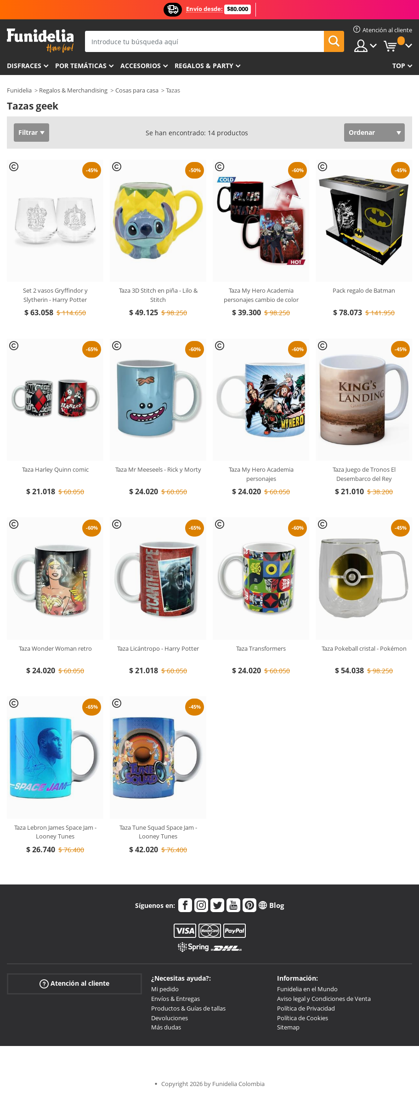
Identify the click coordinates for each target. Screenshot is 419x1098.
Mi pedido (165, 989)
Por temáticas (81, 65)
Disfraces (24, 65)
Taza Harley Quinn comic (55, 469)
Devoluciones (169, 1018)
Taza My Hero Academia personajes (261, 474)
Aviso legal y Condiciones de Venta (324, 998)
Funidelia (19, 90)
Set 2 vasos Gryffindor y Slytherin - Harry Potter (55, 295)
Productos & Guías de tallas (188, 1008)
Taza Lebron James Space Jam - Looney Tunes (55, 832)
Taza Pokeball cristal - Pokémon (364, 648)
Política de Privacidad (306, 1008)
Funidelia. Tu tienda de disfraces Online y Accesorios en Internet (40, 41)
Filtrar (28, 132)
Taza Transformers (261, 648)
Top (398, 65)
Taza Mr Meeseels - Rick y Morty (158, 469)
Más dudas (166, 1027)
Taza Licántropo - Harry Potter (158, 648)
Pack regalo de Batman (364, 290)
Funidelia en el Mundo (307, 989)
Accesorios (140, 65)
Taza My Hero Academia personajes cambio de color (261, 295)
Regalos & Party (204, 65)
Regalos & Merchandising (73, 90)
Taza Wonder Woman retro (55, 648)
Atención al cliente (74, 983)
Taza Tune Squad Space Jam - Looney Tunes (158, 832)
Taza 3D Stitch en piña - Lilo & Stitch (158, 295)
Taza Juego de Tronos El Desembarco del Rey (364, 474)
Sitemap (288, 1027)
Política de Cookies (302, 1018)
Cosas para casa (137, 90)
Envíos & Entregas (175, 998)
